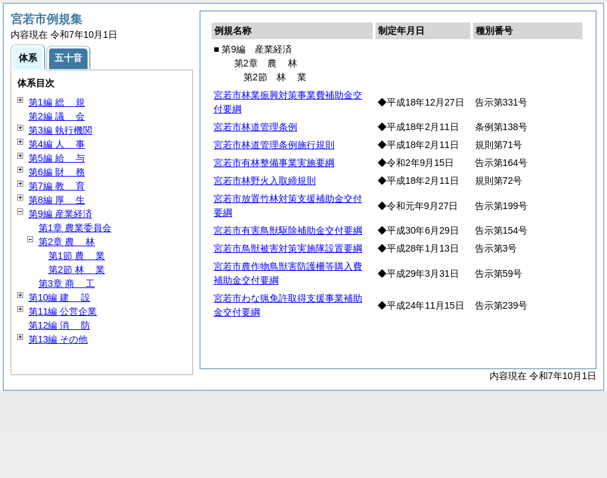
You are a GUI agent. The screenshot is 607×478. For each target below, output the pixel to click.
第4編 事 (57, 144)
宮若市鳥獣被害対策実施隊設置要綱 (288, 248)
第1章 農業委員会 (74, 227)
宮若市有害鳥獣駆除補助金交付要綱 (288, 230)
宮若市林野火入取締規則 (265, 180)
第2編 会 (57, 116)
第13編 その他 (58, 339)
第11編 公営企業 (63, 311)
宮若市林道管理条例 (255, 126)
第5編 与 (57, 158)
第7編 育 (57, 186)
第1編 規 (57, 102)
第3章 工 (66, 283)
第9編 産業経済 (60, 213)
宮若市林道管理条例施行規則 (274, 144)
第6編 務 (57, 172)
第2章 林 (66, 241)
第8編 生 (57, 200)
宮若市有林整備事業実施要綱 (274, 162)
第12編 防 (59, 325)
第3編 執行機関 (60, 130)
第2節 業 (76, 269)
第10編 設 (59, 297)
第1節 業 (76, 255)
